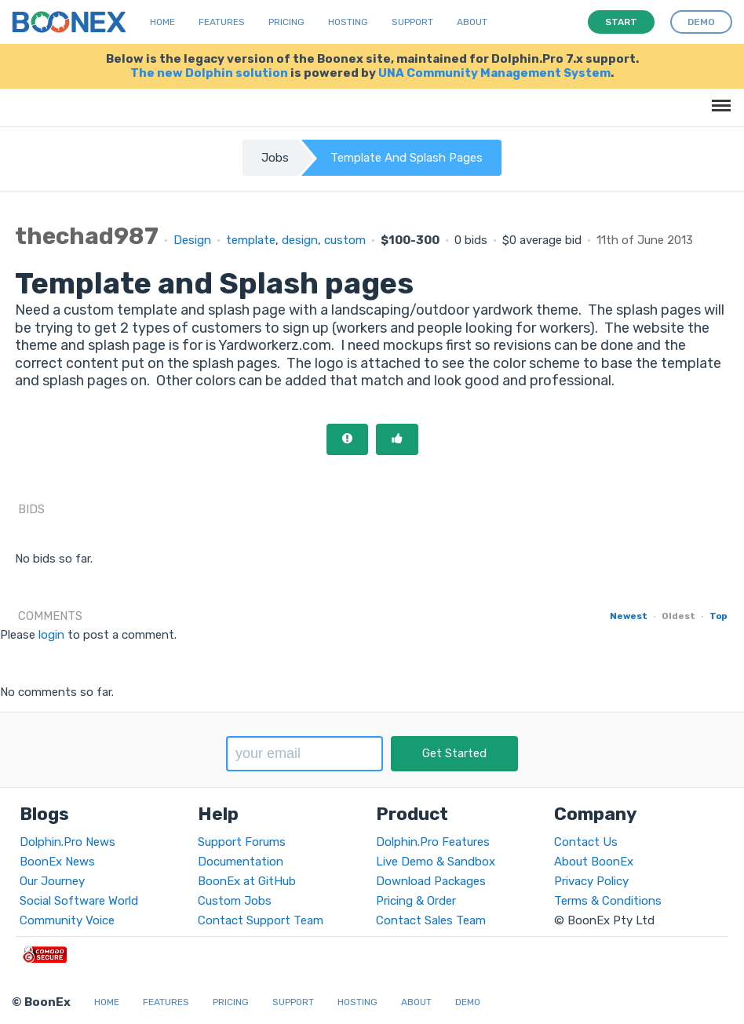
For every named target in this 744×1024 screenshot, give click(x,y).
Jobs (275, 158)
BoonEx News (57, 862)
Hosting (348, 21)
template (250, 240)
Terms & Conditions (608, 901)
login (51, 635)
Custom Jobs (235, 901)
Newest (628, 615)
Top (718, 615)
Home (162, 21)
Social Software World (79, 901)
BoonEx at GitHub (247, 881)
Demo (467, 1002)
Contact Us (586, 842)
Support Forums (242, 842)
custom (345, 240)
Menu (718, 98)
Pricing (286, 21)
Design (192, 240)
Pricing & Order (416, 901)
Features (222, 21)
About (472, 21)
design (300, 240)
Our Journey (52, 881)
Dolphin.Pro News (67, 842)
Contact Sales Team (431, 920)
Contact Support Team (260, 920)
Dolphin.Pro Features (433, 842)
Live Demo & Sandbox (435, 862)
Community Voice (67, 920)
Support (412, 21)
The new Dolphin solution (209, 73)
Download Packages (431, 881)
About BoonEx (593, 862)
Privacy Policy (591, 881)
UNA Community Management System (494, 73)
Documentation (240, 862)
